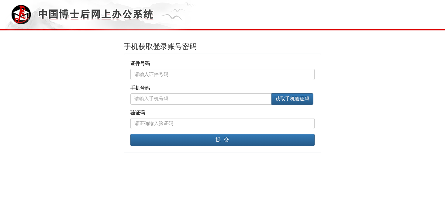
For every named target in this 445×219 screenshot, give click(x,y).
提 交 (222, 140)
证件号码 (140, 63)
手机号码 (140, 88)
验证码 (137, 112)
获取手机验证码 (292, 98)
